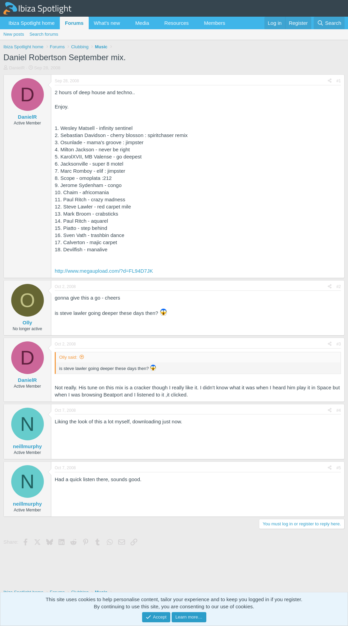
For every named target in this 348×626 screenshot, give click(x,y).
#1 (338, 81)
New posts (13, 34)
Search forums (44, 34)
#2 (338, 286)
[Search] (329, 23)
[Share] (329, 81)
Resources (176, 23)
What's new (107, 23)
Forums (74, 23)
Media (142, 23)
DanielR (17, 67)
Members (214, 23)
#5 (338, 468)
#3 (338, 344)
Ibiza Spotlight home (31, 23)
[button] (125, 23)
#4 (338, 410)
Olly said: (68, 357)
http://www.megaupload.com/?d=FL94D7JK (104, 271)
